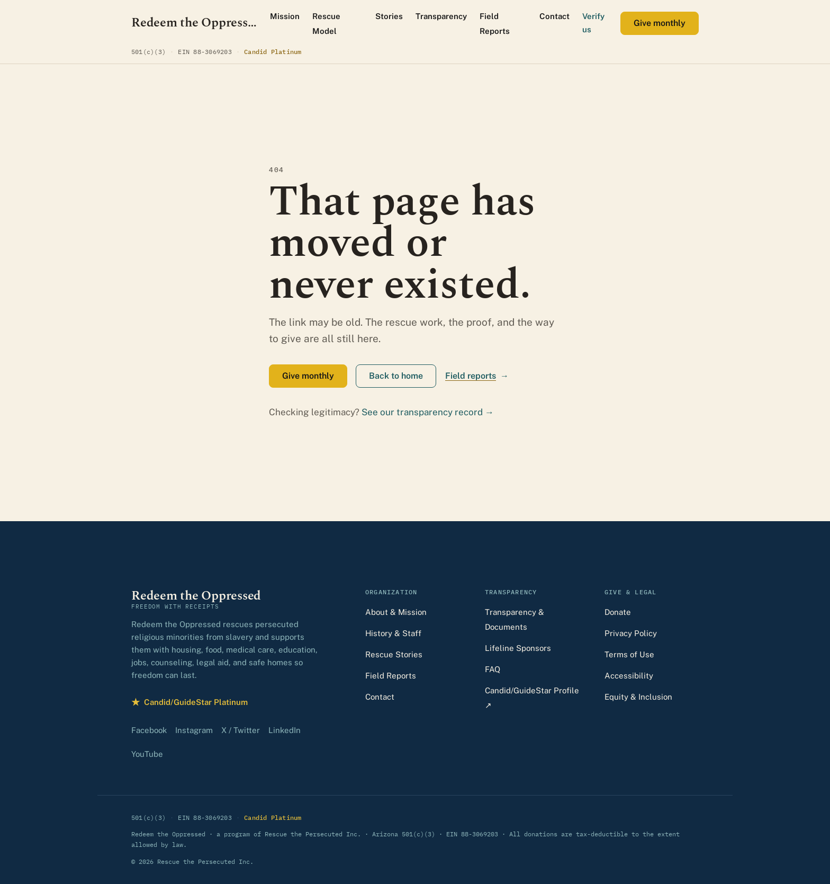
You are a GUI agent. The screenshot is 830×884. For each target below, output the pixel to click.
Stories (389, 16)
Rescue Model (326, 23)
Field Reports (495, 23)
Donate (618, 612)
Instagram (194, 730)
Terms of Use (629, 654)
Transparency (441, 16)
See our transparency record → (428, 412)
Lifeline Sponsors (518, 648)
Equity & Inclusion (638, 696)
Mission (285, 16)
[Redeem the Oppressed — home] (194, 23)
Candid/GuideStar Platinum (189, 702)
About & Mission (396, 612)
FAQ (492, 669)
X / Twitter (240, 730)
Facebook (149, 730)
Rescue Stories (393, 654)
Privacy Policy (631, 633)
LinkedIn (284, 730)
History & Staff (393, 633)
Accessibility (629, 675)
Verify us (593, 23)
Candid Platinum (273, 51)
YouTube (147, 753)
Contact (554, 16)
